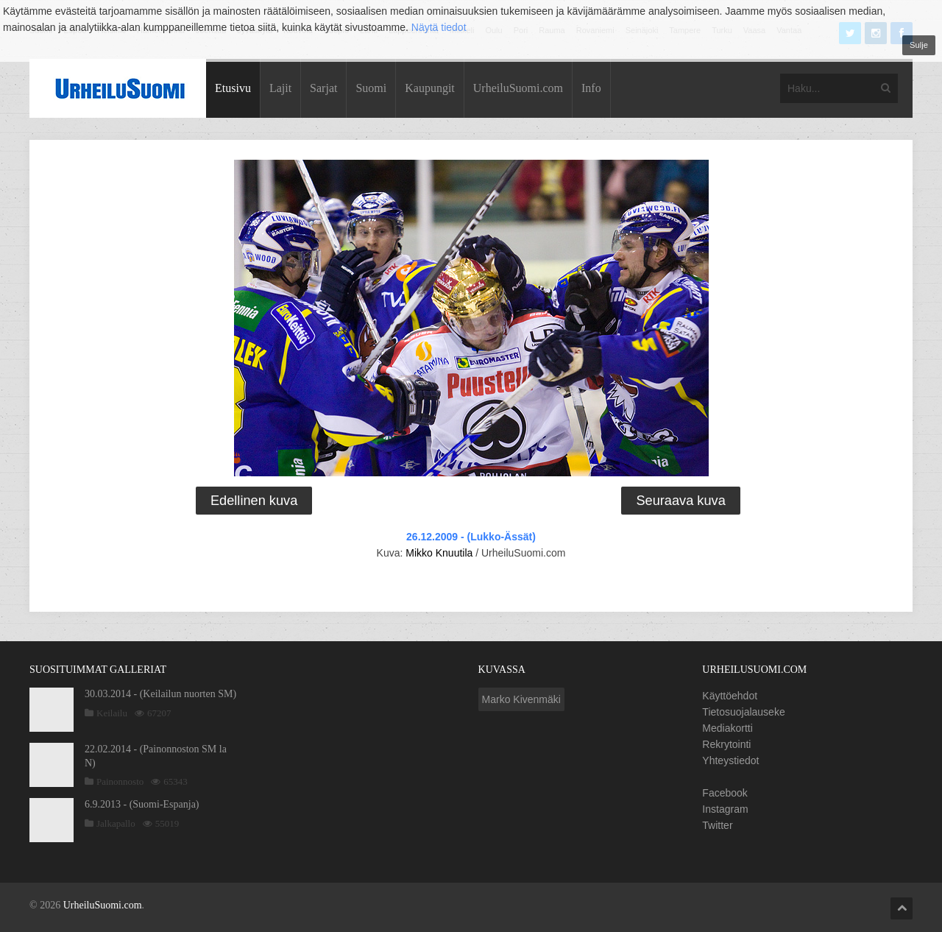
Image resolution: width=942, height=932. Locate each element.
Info (591, 88)
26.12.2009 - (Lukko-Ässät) (471, 537)
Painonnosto (120, 781)
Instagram (725, 809)
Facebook (724, 793)
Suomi (370, 88)
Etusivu (233, 88)
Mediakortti (727, 728)
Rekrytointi (726, 744)
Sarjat (323, 88)
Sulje (919, 44)
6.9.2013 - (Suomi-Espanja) (142, 804)
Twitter (717, 825)
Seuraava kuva (680, 500)
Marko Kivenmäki (521, 699)
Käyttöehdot (729, 696)
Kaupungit (430, 88)
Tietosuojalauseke (743, 712)
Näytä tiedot (439, 27)
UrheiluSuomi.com (518, 88)
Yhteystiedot (730, 760)
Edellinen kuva (253, 500)
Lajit (280, 88)
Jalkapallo (115, 823)
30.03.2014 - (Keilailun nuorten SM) (160, 693)
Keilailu (111, 713)
